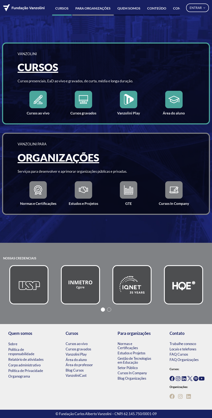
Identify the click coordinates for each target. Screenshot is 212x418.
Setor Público (128, 368)
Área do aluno (76, 359)
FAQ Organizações (184, 359)
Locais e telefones (183, 349)
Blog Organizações (132, 378)
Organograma (19, 376)
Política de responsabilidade (21, 351)
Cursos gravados (78, 349)
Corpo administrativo (24, 365)
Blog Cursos (75, 370)
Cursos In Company (132, 373)
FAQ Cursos (179, 354)
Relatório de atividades (25, 359)
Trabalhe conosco (183, 343)
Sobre (12, 344)
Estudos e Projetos (131, 353)
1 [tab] (103, 309)
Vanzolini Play (76, 354)
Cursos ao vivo (77, 343)
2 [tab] (109, 309)
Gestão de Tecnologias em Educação (134, 360)
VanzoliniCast (76, 375)
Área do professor (79, 365)
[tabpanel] (28, 284)
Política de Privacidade (25, 370)
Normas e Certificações (128, 345)
